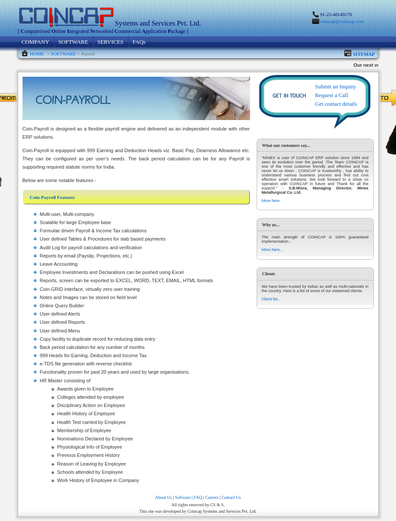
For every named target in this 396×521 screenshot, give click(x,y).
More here (271, 201)
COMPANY (36, 42)
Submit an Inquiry (335, 86)
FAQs (138, 42)
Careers (211, 497)
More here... (272, 249)
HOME (37, 53)
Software (183, 497)
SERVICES (110, 42)
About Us (163, 497)
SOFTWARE (73, 42)
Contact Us (231, 497)
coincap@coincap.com (341, 21)
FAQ (198, 497)
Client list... (271, 299)
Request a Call (331, 95)
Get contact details (336, 104)
